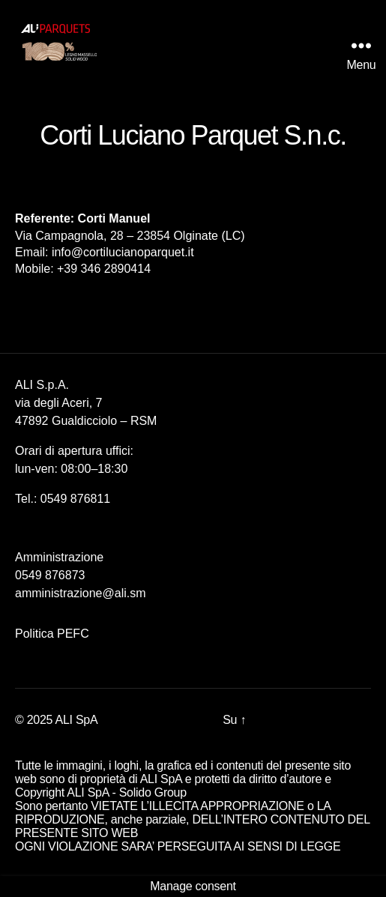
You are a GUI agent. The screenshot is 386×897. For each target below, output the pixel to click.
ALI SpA (76, 719)
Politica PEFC (52, 633)
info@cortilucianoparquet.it (123, 252)
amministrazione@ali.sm (80, 593)
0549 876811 (75, 498)
